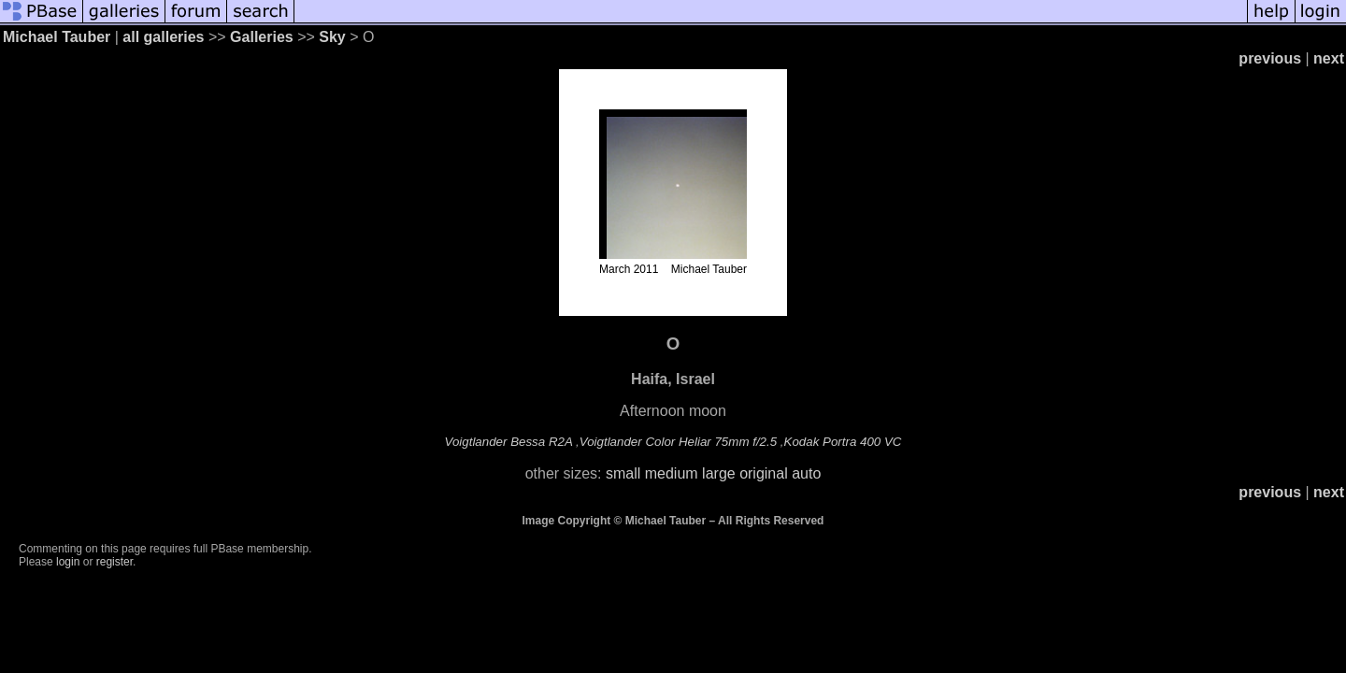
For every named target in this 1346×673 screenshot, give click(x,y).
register (114, 561)
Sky (332, 37)
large (719, 473)
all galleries (163, 37)
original (763, 473)
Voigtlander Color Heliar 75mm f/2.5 (678, 442)
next (1328, 58)
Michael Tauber (56, 37)
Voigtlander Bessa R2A (509, 442)
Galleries (262, 37)
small (623, 473)
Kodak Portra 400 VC (843, 442)
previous (1270, 58)
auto (806, 473)
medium (671, 473)
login (67, 561)
